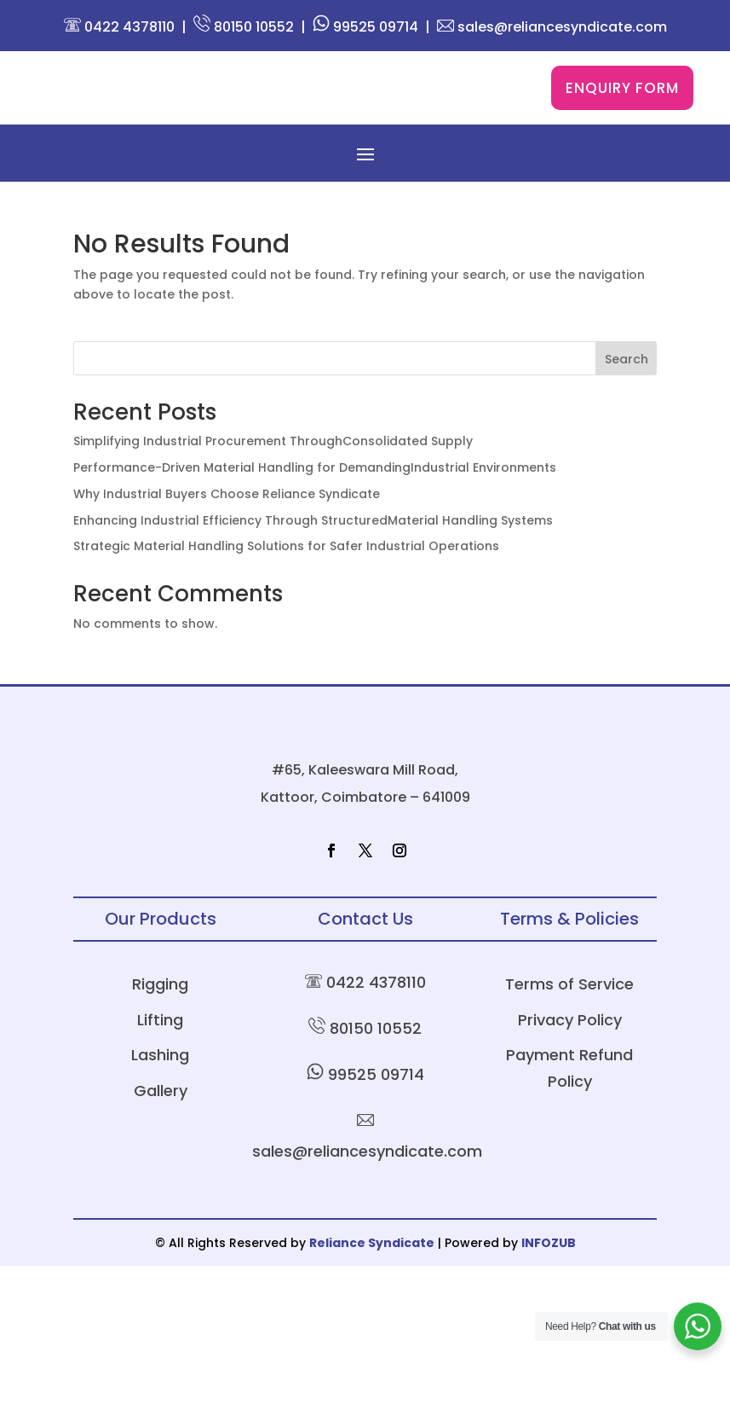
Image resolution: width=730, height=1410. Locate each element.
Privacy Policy (570, 1164)
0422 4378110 (119, 27)
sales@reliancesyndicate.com (552, 27)
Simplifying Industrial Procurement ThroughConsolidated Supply (273, 479)
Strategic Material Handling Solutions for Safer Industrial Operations (286, 584)
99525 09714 (365, 27)
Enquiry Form (622, 106)
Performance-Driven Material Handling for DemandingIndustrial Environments (314, 505)
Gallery (160, 1234)
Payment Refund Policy (569, 1212)
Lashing (160, 1199)
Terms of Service (569, 1128)
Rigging (160, 1128)
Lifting (160, 1164)
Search (626, 397)
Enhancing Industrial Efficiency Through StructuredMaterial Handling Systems (313, 557)
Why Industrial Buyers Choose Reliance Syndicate (226, 532)
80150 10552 (243, 27)
